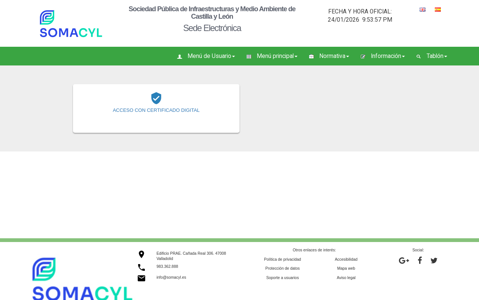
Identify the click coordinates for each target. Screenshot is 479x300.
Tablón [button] (431, 56)
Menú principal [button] (272, 56)
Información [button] (382, 56)
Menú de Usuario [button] (206, 56)
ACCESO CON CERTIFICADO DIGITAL (156, 110)
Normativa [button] (329, 56)
